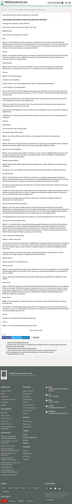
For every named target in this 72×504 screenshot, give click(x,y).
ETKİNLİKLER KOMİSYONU (8, 475)
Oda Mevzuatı (27, 424)
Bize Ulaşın (12, 501)
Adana (4, 488)
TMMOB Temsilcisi (6, 424)
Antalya (10, 488)
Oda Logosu (30, 501)
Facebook (7, 337)
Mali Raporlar (27, 396)
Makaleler (26, 443)
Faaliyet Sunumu (28, 399)
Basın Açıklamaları (28, 405)
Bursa (16, 488)
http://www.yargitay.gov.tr (13, 352)
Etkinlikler (25, 413)
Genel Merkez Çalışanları (8, 399)
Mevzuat (10, 10)
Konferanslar (26, 456)
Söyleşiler (25, 459)
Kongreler (25, 450)
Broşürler (25, 440)
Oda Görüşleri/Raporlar (29, 408)
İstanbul (23, 488)
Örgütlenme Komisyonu (8, 446)
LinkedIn (25, 337)
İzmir (29, 488)
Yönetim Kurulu (5, 415)
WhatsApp (35, 337)
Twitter (16, 337)
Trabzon (35, 488)
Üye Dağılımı (4, 402)
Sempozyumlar (27, 453)
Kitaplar (25, 434)
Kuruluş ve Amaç (6, 391)
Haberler (25, 402)
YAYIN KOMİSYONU (6, 467)
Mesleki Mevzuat (28, 421)
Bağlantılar (21, 501)
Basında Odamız (27, 410)
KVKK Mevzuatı (27, 427)
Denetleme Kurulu (6, 418)
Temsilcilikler (5, 396)
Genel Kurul (4, 413)
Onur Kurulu (4, 421)
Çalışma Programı (28, 391)
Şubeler (3, 394)
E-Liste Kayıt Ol (50, 500)
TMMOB (3, 405)
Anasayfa (3, 10)
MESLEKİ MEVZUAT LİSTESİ (15, 354)
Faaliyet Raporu (27, 394)
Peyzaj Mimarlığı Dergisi (30, 437)
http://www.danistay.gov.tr (31, 352)
